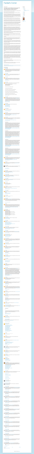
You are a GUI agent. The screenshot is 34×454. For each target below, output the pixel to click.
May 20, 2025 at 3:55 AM (7, 410)
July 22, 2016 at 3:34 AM (7, 180)
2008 (23, 15)
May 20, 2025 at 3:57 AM (7, 423)
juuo (5, 250)
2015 (23, 7)
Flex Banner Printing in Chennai (7, 260)
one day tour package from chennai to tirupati (8, 325)
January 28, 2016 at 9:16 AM (7, 120)
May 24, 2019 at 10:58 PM (7, 344)
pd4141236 (6, 230)
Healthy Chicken (8, 299)
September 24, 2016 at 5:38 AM (7, 196)
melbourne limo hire (11, 320)
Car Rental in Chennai (12, 228)
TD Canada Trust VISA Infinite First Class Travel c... (26, 10)
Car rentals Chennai (6, 188)
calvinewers (6, 178)
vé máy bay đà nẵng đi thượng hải (8, 374)
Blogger (19, 451)
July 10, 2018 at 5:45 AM (7, 303)
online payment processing (10, 240)
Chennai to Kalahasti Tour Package (8, 313)
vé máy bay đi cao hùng (7, 377)
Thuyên (5, 357)
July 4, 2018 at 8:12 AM (7, 296)
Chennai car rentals (10, 188)
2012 (23, 12)
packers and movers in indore (16, 231)
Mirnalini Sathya (6, 226)
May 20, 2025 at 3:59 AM (7, 436)
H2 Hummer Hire (6, 174)
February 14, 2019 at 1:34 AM (7, 321)
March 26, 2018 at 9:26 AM (7, 275)
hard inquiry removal (6, 283)
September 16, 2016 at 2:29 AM (7, 193)
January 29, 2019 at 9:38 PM (7, 317)
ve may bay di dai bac (7, 376)
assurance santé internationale (10, 179)
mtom (5, 263)
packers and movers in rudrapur (12, 396)
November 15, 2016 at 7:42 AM (7, 215)
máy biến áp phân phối (7, 359)
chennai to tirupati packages (7, 327)
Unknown (6, 68)
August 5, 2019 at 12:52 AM (7, 348)
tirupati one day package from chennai (8, 365)
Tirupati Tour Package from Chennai (8, 136)
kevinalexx (6, 258)
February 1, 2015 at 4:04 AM (7, 75)
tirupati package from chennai (7, 326)
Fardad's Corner (10, 3)
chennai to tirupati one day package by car (8, 330)
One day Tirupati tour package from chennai (15, 136)
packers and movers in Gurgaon (10, 425)
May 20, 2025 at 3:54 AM (7, 406)
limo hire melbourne (8, 320)
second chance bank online (18, 291)
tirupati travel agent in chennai (7, 367)
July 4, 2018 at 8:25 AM (7, 300)
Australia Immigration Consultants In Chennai (8, 342)
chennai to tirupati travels (7, 329)
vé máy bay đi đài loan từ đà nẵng (8, 375)
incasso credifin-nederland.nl (16, 302)
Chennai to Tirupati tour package (8, 128)
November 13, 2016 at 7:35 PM (7, 207)
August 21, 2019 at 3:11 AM (7, 352)
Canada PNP (7, 295)
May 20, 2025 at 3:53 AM (7, 402)
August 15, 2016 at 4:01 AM (7, 184)
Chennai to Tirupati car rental (14, 159)
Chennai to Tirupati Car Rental (7, 228)
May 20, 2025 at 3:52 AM (7, 398)
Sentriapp (6, 315)
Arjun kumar (6, 190)
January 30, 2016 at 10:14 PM (7, 146)
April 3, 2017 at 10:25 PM (7, 232)
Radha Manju (6, 108)
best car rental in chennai (7, 368)
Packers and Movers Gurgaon (7, 105)
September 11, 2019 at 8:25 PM (7, 360)
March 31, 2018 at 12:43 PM (7, 279)
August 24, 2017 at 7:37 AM (7, 236)
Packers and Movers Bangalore (7, 104)
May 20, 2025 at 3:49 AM (7, 389)
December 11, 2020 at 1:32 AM (7, 378)
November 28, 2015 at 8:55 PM (7, 115)
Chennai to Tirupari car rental (14, 188)
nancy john (6, 165)
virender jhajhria (6, 386)
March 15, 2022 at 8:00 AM (7, 381)
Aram (5, 339)
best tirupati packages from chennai (8, 328)
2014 (23, 8)
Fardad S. (24, 20)
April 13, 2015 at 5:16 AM (7, 80)
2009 (23, 14)
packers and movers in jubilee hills (8, 235)
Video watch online (6, 252)
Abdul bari (6, 73)
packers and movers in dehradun (9, 421)
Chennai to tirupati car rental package (8, 159)
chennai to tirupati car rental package (8, 366)
